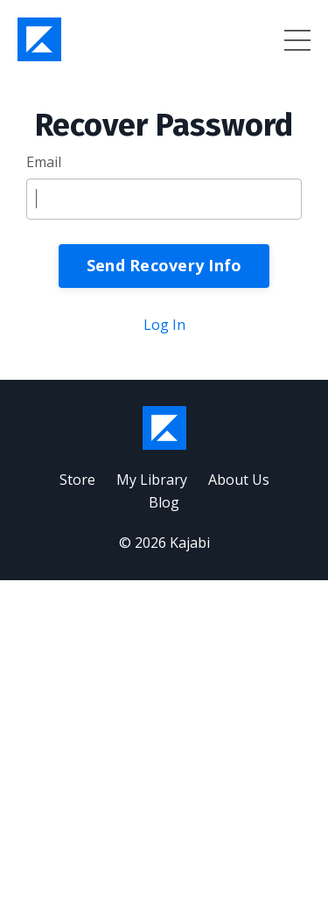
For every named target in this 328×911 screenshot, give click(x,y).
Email (43, 162)
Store (77, 479)
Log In (164, 324)
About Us (238, 479)
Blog (164, 502)
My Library (151, 479)
